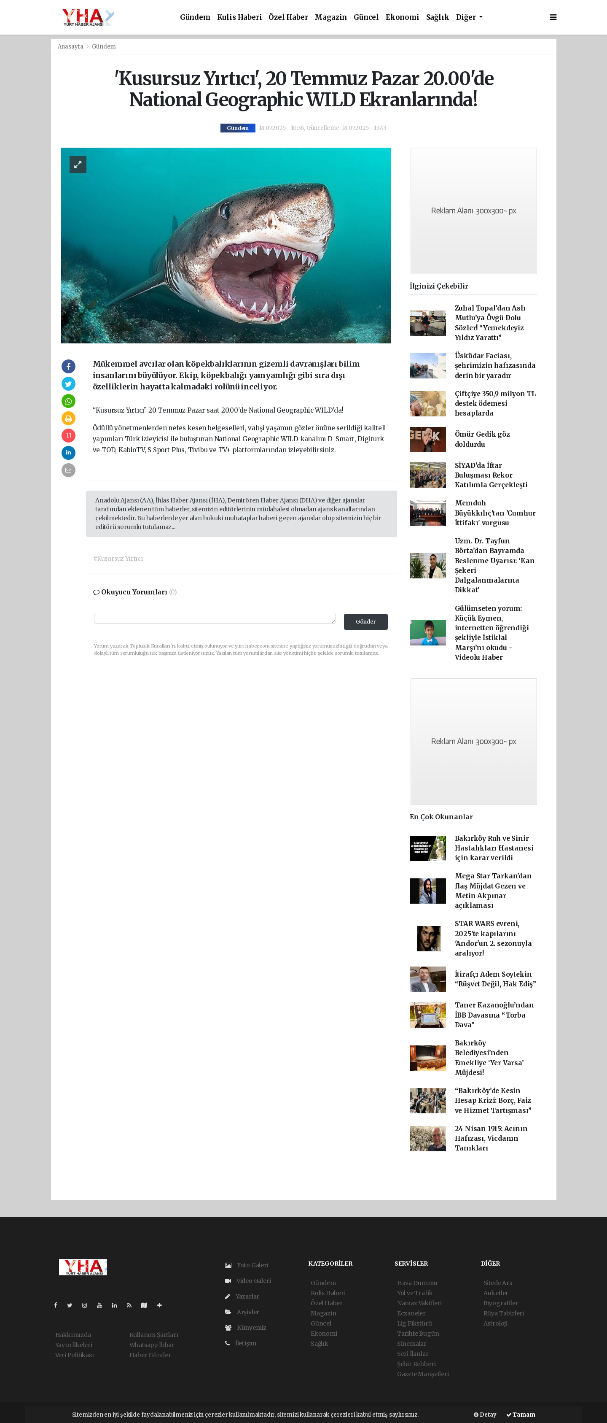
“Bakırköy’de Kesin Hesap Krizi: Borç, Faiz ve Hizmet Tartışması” (493, 1101)
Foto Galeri (247, 1265)
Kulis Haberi (239, 17)
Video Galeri (248, 1281)
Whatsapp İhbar (152, 1345)
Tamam (520, 1414)
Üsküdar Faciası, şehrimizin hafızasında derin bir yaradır (495, 366)
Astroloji (495, 1323)
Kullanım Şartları (153, 1335)
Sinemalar (412, 1343)
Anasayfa (71, 46)
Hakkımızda (73, 1335)
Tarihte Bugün (418, 1333)
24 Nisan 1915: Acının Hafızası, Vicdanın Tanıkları (491, 1139)
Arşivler (242, 1312)
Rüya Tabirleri (503, 1313)
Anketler (495, 1293)
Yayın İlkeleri (73, 1345)
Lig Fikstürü (414, 1323)
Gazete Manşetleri (423, 1374)
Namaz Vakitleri (419, 1303)
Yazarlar (242, 1296)
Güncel (366, 17)
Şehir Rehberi (416, 1364)
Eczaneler (411, 1313)
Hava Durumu (417, 1283)
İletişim (240, 1343)
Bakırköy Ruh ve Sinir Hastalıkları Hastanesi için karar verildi (494, 848)
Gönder (366, 621)
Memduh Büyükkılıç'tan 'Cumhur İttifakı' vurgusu (495, 513)
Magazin (330, 17)
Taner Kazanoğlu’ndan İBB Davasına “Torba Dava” (494, 1015)
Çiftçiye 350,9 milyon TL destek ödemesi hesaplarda (495, 404)
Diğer (467, 17)
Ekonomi (402, 17)
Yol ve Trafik (415, 1293)
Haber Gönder (150, 1355)
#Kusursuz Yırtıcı (118, 558)
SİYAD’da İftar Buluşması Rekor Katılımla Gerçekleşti (491, 475)
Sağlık (437, 17)
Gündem (195, 17)
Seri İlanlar (413, 1354)
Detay (485, 1414)
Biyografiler (500, 1303)
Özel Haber (288, 17)
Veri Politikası (74, 1355)
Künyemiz (245, 1327)
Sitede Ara (498, 1283)
